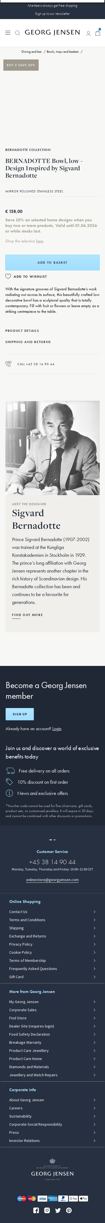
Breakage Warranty (25, 1043)
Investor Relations (24, 1141)
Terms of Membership (27, 961)
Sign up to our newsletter (52, 13)
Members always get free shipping (52, 5)
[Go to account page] (88, 33)
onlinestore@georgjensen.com (52, 879)
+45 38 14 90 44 (52, 862)
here (39, 241)
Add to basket (52, 262)
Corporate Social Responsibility (35, 1125)
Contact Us (18, 912)
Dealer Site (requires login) (31, 1026)
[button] (18, 36)
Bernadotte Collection (28, 150)
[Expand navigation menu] (8, 32)
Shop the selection (20, 241)
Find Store (18, 1018)
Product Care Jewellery (29, 1051)
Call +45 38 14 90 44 (30, 364)
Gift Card (16, 977)
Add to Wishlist (30, 276)
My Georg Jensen (24, 1002)
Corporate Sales (23, 1010)
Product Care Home (25, 1059)
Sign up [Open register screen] (20, 714)
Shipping (16, 928)
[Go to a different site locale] (52, 839)
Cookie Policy (20, 953)
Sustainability (20, 1116)
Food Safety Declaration (29, 1034)
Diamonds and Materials (29, 1067)
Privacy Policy (20, 944)
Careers (16, 1108)
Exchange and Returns (27, 936)
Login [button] (57, 729)
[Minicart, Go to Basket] (98, 33)
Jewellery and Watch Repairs (33, 1075)
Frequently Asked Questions (33, 969)
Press (14, 1133)
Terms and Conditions (27, 920)
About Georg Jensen (26, 1100)
